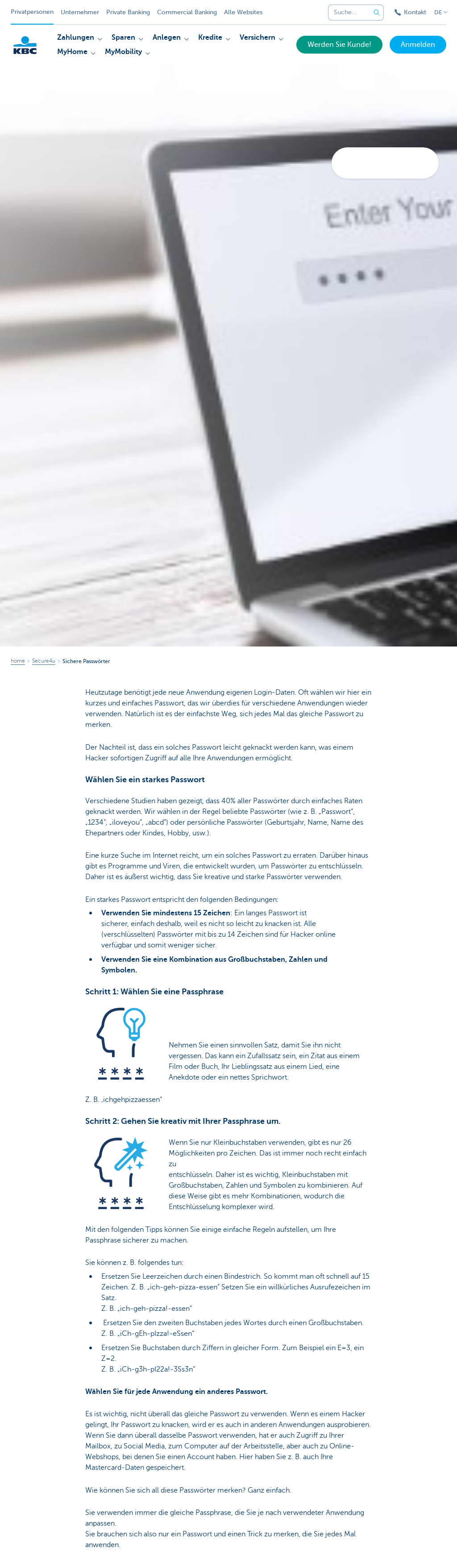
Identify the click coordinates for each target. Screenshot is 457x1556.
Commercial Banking (187, 12)
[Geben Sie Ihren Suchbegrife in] (377, 12)
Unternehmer (80, 12)
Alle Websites (243, 12)
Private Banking (128, 12)
